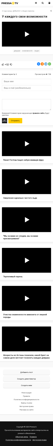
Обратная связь (21, 437)
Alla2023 (17, 11)
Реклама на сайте (26, 410)
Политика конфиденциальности (26, 400)
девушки (17, 51)
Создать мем (26, 385)
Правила (26, 396)
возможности (27, 51)
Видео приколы (28, 11)
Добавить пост (26, 372)
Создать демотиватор (26, 379)
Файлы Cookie (26, 403)
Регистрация (26, 393)
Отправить (15, 121)
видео (37, 51)
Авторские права (26, 406)
